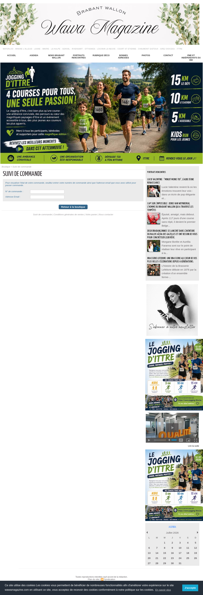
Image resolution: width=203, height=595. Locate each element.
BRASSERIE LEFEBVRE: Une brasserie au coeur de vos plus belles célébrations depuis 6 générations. (171, 257)
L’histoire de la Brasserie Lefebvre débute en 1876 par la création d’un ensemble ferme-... (179, 268)
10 (180, 543)
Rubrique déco (101, 55)
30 (172, 558)
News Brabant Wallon (56, 56)
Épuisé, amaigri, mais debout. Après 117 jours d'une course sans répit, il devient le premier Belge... (179, 214)
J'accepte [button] (190, 588)
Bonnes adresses (123, 56)
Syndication (109, 574)
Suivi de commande (20, 166)
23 (172, 553)
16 (172, 548)
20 (149, 553)
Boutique (5, 166)
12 (195, 543)
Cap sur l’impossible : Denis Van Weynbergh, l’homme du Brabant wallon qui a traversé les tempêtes (171, 204)
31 (180, 558)
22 (164, 553)
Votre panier (90, 215)
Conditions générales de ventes (69, 215)
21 (157, 553)
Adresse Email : (12, 196)
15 (164, 548)
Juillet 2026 (172, 529)
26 (195, 553)
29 (164, 558)
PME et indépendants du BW (191, 57)
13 (149, 548)
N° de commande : (14, 191)
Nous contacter (103, 215)
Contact (168, 55)
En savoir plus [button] (163, 589)
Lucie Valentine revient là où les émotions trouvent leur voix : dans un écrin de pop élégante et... (179, 190)
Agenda (34, 55)
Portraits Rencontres (79, 56)
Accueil (11, 55)
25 (188, 553)
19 (195, 548)
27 (149, 558)
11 (188, 543)
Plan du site (94, 574)
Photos (146, 55)
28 (157, 558)
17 (180, 548)
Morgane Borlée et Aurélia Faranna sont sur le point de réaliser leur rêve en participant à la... (179, 243)
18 (188, 548)
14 (157, 548)
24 (180, 553)
